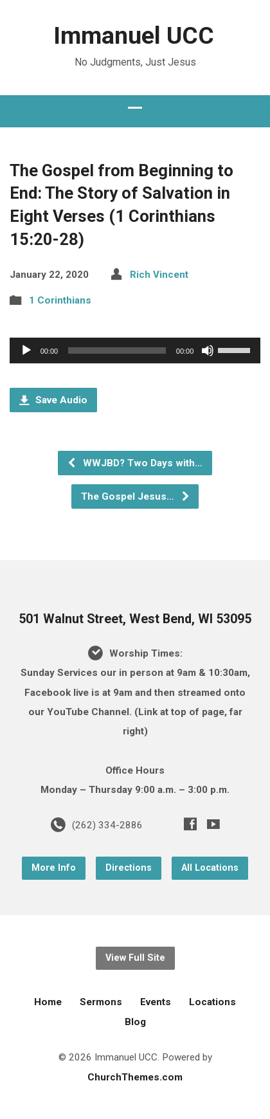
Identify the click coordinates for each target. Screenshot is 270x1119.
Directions (128, 867)
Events (155, 1002)
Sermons (101, 1002)
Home (48, 1002)
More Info (54, 867)
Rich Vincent (159, 274)
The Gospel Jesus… (135, 496)
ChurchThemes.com (135, 1077)
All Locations (210, 867)
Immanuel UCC (133, 35)
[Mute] (207, 350)
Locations (212, 1002)
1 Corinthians (60, 300)
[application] (135, 350)
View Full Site (135, 957)
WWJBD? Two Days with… (135, 463)
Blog (135, 1022)
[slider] (117, 350)
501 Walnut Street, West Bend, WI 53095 (135, 619)
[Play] (26, 350)
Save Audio (53, 400)
